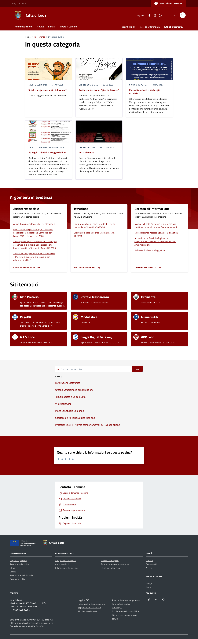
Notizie (149, 560)
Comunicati (151, 564)
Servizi (51, 26)
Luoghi (149, 583)
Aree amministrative (19, 564)
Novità (40, 26)
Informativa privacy (121, 604)
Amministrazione (23, 26)
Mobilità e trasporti (110, 560)
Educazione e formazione (67, 568)
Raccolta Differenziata (149, 26)
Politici (13, 571)
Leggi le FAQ (84, 600)
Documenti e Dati (18, 579)
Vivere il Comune (68, 26)
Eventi (149, 587)
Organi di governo (18, 560)
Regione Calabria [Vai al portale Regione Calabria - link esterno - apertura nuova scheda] (19, 3)
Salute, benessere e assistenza (115, 564)
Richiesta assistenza (87, 611)
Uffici (12, 568)
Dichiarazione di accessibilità (125, 611)
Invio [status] (137, 369)
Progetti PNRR (128, 26)
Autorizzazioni (62, 564)
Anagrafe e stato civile (65, 560)
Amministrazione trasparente (126, 600)
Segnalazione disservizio (89, 607)
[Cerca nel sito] (183, 15)
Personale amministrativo (22, 575)
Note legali (117, 607)
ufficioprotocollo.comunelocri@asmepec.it (34, 623)
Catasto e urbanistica (110, 568)
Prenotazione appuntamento (91, 604)
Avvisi (149, 568)
